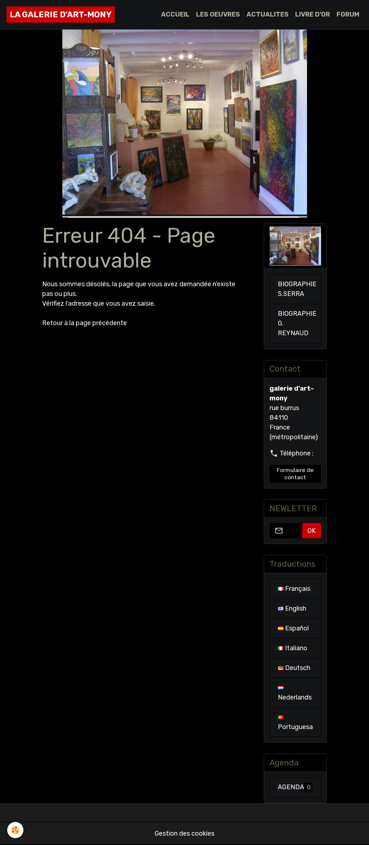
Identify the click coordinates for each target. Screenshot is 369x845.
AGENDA (295, 787)
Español (293, 628)
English (292, 608)
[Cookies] (15, 830)
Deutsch (294, 668)
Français (294, 589)
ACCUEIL (175, 14)
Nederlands (295, 693)
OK (311, 531)
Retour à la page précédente (84, 323)
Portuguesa (295, 723)
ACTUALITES (267, 14)
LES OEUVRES (218, 14)
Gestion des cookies (184, 833)
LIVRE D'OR (312, 14)
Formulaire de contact (295, 474)
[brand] (60, 14)
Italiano (292, 648)
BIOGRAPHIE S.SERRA (297, 289)
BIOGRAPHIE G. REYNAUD (297, 323)
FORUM (348, 14)
